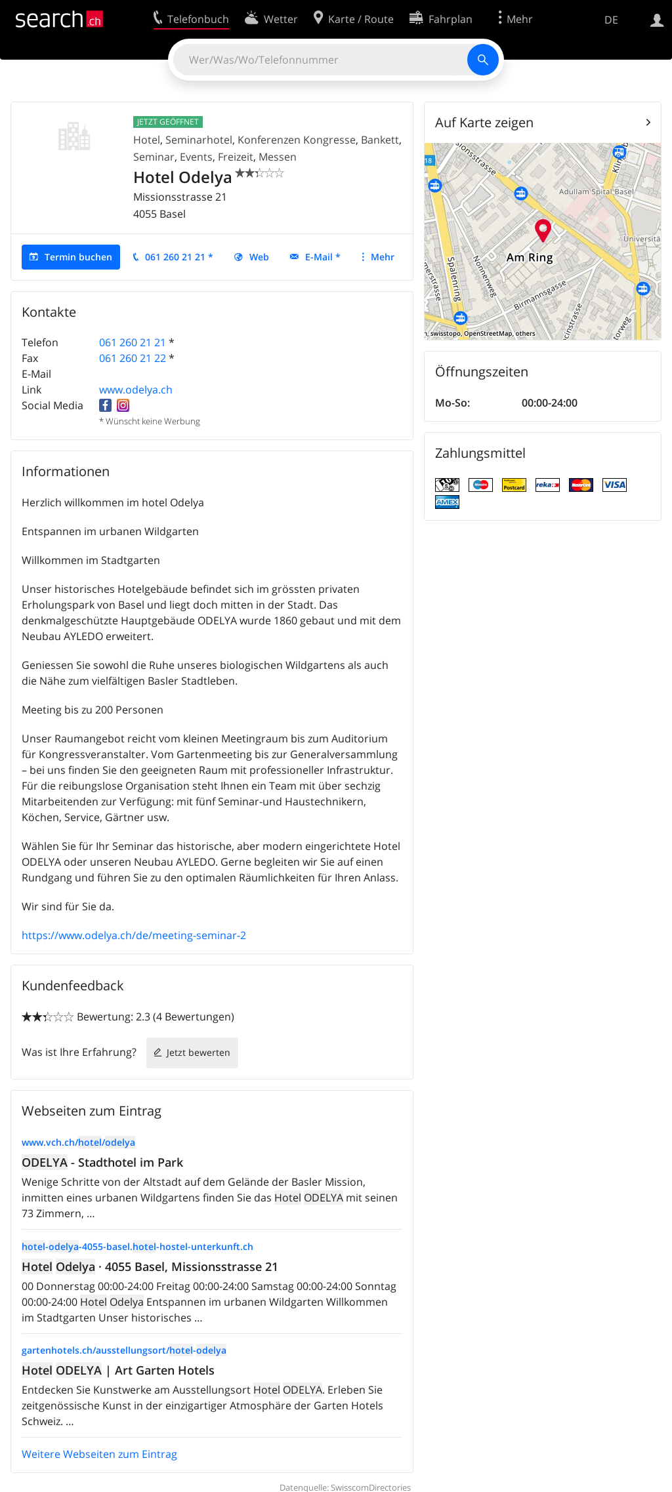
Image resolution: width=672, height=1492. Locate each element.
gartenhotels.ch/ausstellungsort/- (124, 1350)
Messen (278, 157)
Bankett (380, 139)
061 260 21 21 (132, 342)
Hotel (146, 139)
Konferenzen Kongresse (297, 139)
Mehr (382, 257)
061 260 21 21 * (179, 257)
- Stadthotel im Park (102, 1162)
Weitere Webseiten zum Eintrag (99, 1454)
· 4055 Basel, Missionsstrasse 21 (150, 1266)
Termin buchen (78, 257)
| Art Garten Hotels (118, 1370)
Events (196, 157)
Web (259, 257)
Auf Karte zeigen (484, 122)
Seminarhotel (198, 139)
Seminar (154, 157)
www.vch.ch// (78, 1142)
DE (611, 19)
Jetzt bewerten (198, 1052)
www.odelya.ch (136, 389)
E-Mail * (323, 257)
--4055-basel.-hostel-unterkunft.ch (137, 1246)
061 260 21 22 (132, 358)
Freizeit (235, 157)
